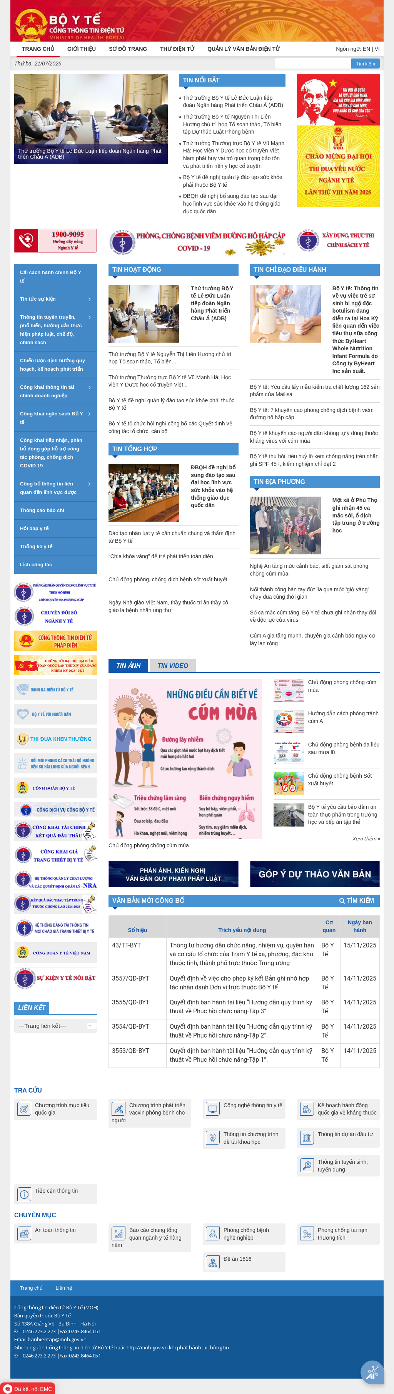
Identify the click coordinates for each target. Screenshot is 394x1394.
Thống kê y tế (36, 546)
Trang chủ (31, 1288)
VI (377, 49)
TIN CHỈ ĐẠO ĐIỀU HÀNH (290, 269)
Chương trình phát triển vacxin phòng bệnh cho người (148, 1112)
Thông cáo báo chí (42, 510)
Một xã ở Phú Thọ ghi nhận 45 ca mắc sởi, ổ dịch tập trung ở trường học (356, 515)
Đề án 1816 (238, 1259)
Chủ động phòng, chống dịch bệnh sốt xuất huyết (168, 579)
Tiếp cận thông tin (56, 1190)
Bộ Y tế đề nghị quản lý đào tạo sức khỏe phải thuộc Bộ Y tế (232, 181)
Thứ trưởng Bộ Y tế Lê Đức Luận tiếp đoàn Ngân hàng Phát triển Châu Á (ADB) (90, 153)
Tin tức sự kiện (38, 299)
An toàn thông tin (55, 1230)
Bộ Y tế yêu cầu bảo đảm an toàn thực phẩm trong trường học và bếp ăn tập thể (342, 814)
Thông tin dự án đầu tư (345, 1134)
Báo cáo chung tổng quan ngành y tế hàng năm (147, 1237)
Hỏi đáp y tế (34, 528)
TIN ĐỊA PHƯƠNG (279, 482)
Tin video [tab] (172, 665)
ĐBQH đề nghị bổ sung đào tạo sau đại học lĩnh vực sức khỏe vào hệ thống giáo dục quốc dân (231, 203)
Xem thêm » (366, 838)
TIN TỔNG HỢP (134, 448)
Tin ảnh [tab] (128, 665)
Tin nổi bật (201, 80)
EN (366, 49)
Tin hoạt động (136, 269)
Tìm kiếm (365, 63)
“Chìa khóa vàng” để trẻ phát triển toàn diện (161, 556)
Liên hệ (63, 1288)
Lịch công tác (36, 564)
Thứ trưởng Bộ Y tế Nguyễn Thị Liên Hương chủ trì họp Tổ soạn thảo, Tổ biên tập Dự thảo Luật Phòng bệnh (232, 123)
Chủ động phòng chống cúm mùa (149, 845)
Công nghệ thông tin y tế (253, 1105)
